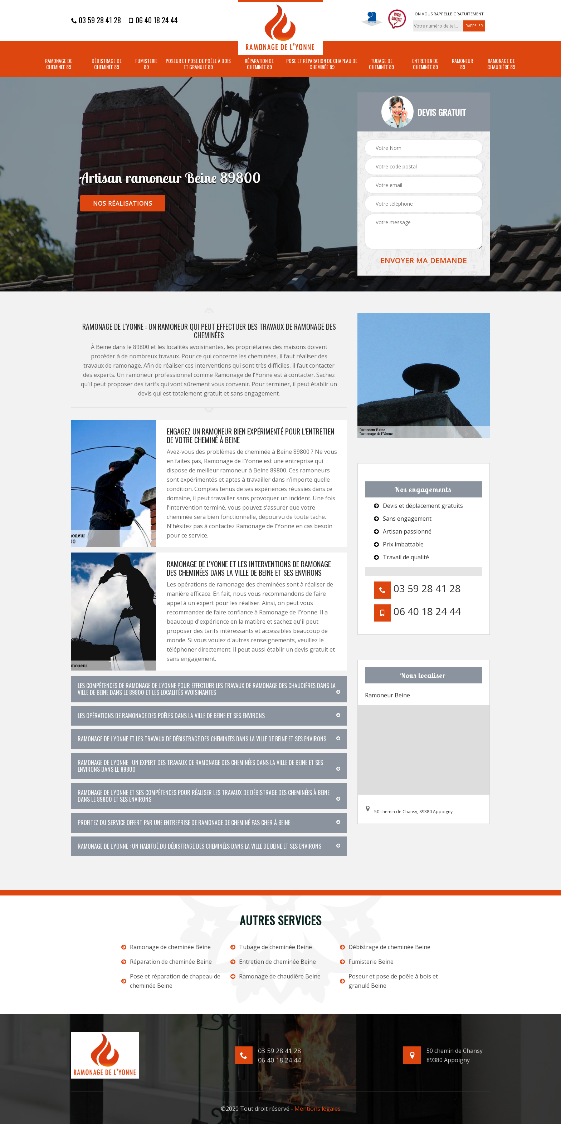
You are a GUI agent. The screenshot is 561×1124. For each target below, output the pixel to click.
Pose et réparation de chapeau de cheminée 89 (321, 64)
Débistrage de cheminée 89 (107, 64)
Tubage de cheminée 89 (381, 64)
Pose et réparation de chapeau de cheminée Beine (170, 981)
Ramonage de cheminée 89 (58, 64)
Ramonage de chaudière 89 (501, 64)
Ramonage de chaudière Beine (275, 976)
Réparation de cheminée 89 (259, 64)
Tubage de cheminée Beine (271, 947)
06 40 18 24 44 (153, 20)
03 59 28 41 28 (96, 20)
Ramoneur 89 (462, 64)
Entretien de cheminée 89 (425, 64)
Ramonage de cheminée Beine (166, 947)
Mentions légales (317, 1109)
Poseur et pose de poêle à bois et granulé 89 (198, 64)
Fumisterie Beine (367, 962)
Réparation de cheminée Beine (166, 962)
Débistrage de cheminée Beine (385, 947)
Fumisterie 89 (146, 64)
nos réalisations (122, 203)
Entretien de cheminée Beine (273, 962)
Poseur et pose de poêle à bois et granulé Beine (389, 981)
